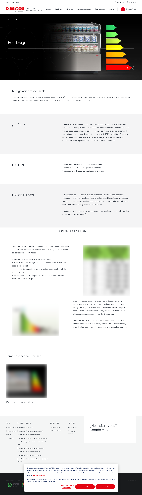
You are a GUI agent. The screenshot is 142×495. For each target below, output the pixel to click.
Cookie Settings (131, 480)
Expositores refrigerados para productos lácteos (32, 438)
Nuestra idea (10, 438)
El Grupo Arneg (11, 431)
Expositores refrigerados (25, 427)
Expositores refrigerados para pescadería (30, 431)
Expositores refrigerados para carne (28, 435)
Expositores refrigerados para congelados (30, 448)
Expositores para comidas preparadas (29, 455)
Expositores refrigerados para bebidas (29, 452)
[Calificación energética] (26, 384)
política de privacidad (38, 475)
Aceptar (85, 486)
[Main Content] (128, 68)
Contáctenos (72, 427)
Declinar (105, 486)
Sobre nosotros (11, 427)
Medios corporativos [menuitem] (12, 2)
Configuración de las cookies (67, 486)
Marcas (8, 435)
